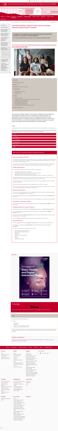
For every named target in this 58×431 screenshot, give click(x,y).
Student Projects (14, 347)
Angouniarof (15, 358)
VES (26, 385)
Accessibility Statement (48, 347)
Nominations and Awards (23, 347)
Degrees (16, 22)
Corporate (3, 379)
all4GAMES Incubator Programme (6, 386)
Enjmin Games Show (17, 355)
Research (3, 396)
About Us (3, 351)
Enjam (15, 361)
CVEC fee (52, 329)
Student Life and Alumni (5, 357)
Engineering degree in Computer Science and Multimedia (4, 60)
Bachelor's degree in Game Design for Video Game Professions (4, 39)
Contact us (8, 347)
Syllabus (3, 52)
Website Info (36, 347)
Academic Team (4, 53)
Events (15, 351)
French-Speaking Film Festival (18, 364)
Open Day (15, 357)
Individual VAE (28, 381)
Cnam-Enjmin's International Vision (19, 381)
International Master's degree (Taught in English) (27, 22)
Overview (3, 51)
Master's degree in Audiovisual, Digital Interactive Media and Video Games (4, 44)
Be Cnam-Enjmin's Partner (5, 381)
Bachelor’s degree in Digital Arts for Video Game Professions (5, 34)
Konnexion (1, 428)
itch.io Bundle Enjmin (19, 182)
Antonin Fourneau (29, 187)
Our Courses (3, 25)
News (2, 353)
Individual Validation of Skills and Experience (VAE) (29, 339)
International (16, 379)
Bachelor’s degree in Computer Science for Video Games (4, 30)
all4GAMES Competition (17, 354)
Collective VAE (28, 382)
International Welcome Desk (18, 386)
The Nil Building (3, 355)
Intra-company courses (4, 388)
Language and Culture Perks (5, 55)
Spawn (15, 353)
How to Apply (4, 57)
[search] (46, 1)
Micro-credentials (4, 27)
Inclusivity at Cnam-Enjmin (5, 358)
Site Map (41, 347)
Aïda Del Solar (49, 186)
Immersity (15, 365)
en (56, 1)
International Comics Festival (18, 362)
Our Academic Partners (17, 382)
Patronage (2, 385)
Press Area (30, 347)
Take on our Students (4, 382)
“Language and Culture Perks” (40, 218)
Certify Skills (29, 379)
